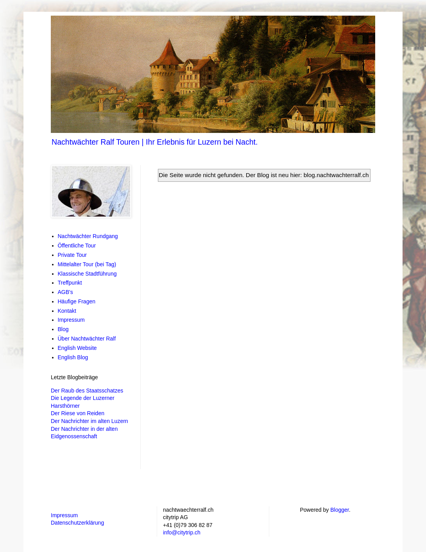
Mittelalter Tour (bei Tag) (87, 264)
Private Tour (72, 255)
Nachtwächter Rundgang (88, 236)
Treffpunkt (70, 283)
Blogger (339, 510)
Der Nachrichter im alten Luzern (89, 421)
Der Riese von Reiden (77, 413)
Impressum (71, 320)
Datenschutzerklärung (77, 523)
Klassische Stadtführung (87, 274)
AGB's (65, 292)
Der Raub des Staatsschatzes (87, 390)
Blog (63, 329)
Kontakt (67, 311)
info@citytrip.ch (181, 532)
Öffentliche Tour (77, 245)
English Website (77, 348)
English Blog (73, 357)
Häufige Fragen (77, 301)
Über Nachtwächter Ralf (87, 338)
